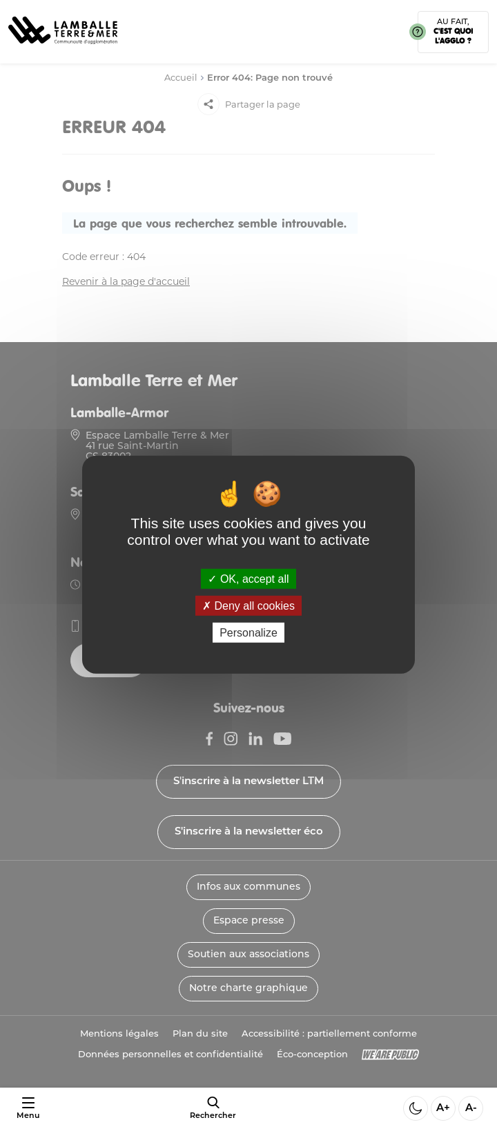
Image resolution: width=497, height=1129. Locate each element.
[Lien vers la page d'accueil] (62, 48)
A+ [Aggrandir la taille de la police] (443, 1108)
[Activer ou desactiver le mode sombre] (415, 1108)
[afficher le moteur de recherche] (213, 1108)
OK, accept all (248, 578)
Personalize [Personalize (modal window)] (248, 633)
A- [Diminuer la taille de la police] (471, 1108)
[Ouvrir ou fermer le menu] (28, 1108)
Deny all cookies (248, 605)
